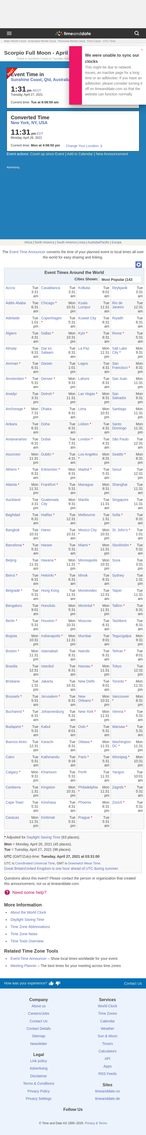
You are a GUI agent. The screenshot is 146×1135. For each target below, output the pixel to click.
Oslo (82, 727)
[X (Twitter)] (64, 1119)
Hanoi (46, 530)
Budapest (13, 727)
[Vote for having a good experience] (51, 983)
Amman (12, 363)
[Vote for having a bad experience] (58, 983)
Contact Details (38, 1029)
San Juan (119, 379)
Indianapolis (50, 636)
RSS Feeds (107, 1074)
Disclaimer (38, 1076)
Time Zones (107, 1013)
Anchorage (14, 409)
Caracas (12, 817)
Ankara (11, 424)
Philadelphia (88, 787)
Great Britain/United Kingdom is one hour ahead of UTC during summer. (61, 868)
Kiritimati (48, 817)
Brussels (12, 696)
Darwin (47, 363)
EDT (40, 133)
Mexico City (87, 530)
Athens (11, 469)
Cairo (10, 757)
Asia (82, 242)
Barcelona (14, 545)
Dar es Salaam (47, 350)
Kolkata (84, 288)
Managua (85, 484)
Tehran (117, 651)
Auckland (13, 500)
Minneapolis (87, 560)
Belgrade (13, 590)
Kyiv (81, 333)
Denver (47, 379)
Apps (107, 1066)
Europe (117, 242)
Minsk (83, 575)
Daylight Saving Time (43, 837)
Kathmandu (50, 757)
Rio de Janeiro (118, 305)
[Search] (137, 33)
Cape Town (15, 802)
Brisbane (13, 681)
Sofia (116, 515)
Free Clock (94, 41)
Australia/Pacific (98, 242)
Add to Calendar (80, 154)
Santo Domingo (119, 426)
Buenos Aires (16, 742)
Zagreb (117, 787)
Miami (83, 545)
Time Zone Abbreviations (30, 927)
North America (44, 242)
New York (85, 711)
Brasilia (11, 666)
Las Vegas (86, 394)
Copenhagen (51, 318)
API (107, 1059)
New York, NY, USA (29, 123)
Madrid (83, 469)
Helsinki (47, 575)
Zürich (117, 802)
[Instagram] (82, 1119)
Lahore (83, 379)
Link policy (38, 1061)
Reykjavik (120, 288)
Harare (46, 545)
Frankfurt (48, 484)
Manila (83, 500)
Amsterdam (15, 379)
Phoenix (84, 802)
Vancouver (120, 696)
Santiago (119, 409)
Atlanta (11, 484)
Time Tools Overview (27, 941)
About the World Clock (28, 912)
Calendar (107, 1021)
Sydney (118, 575)
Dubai (46, 439)
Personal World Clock (71, 41)
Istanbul (47, 666)
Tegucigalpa (121, 636)
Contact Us (133, 983)
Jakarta (47, 681)
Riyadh (117, 318)
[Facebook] (55, 1119)
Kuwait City (87, 318)
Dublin (46, 454)
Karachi (47, 742)
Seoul (116, 469)
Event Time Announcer (27, 252)
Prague (84, 817)
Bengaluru (14, 606)
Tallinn (117, 606)
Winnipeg (119, 757)
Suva (116, 560)
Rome (117, 333)
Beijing (11, 560)
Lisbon (83, 424)
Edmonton (49, 469)
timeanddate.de (107, 1099)
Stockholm (120, 545)
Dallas (46, 333)
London (84, 439)
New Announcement (112, 154)
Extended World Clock (42, 41)
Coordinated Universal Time (35, 863)
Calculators (108, 1051)
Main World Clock (15, 41)
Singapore (120, 500)
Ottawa (83, 742)
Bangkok (12, 530)
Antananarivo (16, 439)
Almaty (11, 348)
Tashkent (119, 621)
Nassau (84, 666)
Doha (45, 424)
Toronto (118, 681)
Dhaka (46, 409)
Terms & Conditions (38, 1083)
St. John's (120, 530)
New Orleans (84, 698)
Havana (47, 560)
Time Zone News (24, 934)
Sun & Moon (107, 1036)
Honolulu (48, 606)
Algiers (11, 333)
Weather (107, 1029)
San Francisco (120, 365)
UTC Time (109, 41)
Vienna (117, 711)
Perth (82, 772)
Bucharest (14, 711)
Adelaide (13, 318)
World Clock (107, 1006)
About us (39, 1006)
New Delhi (86, 681)
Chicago (47, 303)
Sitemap (38, 1036)
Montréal (85, 606)
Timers (107, 1044)
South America (67, 242)
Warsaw (118, 727)
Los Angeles (88, 454)
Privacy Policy (38, 1091)
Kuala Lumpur (84, 305)
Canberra (13, 787)
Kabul (45, 727)
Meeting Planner (24, 966)
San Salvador (119, 396)
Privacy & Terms (96, 1123)
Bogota (11, 636)
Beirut (10, 575)
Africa (28, 242)
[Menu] (9, 33)
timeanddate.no (107, 1091)
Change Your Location (82, 146)
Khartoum (49, 772)
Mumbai (84, 636)
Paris (82, 757)
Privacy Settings (38, 1099)
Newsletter (38, 1044)
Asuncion (13, 454)
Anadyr (11, 394)
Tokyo (117, 666)
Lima (82, 409)
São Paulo (120, 439)
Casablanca (50, 288)
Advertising (38, 1068)
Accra (10, 288)
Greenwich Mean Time (84, 863)
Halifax (46, 515)
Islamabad (49, 651)
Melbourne (86, 515)
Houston (48, 621)
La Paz (83, 348)
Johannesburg (52, 711)
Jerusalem (49, 696)
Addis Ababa (16, 303)
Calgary (12, 772)
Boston (11, 651)
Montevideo (87, 590)
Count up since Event (47, 154)
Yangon (118, 772)
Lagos (83, 363)
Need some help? (29, 892)
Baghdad (13, 515)
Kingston (48, 787)
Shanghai (119, 484)
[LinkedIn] (73, 1119)
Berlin (10, 621)
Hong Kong (50, 590)
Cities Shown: (86, 279)
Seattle (117, 454)
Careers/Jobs (38, 1013)
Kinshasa (48, 802)
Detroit (46, 394)
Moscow (84, 621)
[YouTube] (90, 1119)
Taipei (117, 590)
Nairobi (83, 651)
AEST (36, 90)
